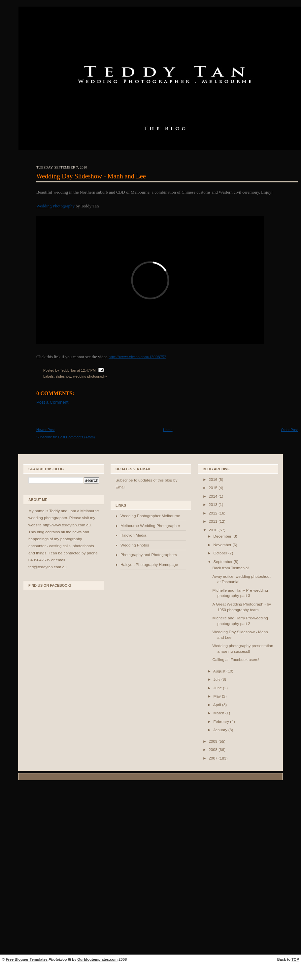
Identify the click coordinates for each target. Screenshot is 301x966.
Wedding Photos (134, 545)
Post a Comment (52, 402)
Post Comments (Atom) (76, 437)
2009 (213, 741)
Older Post (289, 430)
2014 (213, 496)
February (221, 721)
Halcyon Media (133, 535)
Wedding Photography (55, 205)
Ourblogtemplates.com (97, 959)
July (217, 679)
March (219, 713)
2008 (213, 749)
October (220, 553)
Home (168, 430)
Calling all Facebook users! (236, 659)
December (222, 536)
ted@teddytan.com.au (47, 567)
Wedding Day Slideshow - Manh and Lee (91, 176)
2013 (213, 504)
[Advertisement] (150, 868)
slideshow (63, 376)
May (217, 696)
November (222, 545)
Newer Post (45, 430)
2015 (213, 487)
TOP (295, 959)
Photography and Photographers (148, 554)
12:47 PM (88, 370)
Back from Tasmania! (231, 568)
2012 (213, 513)
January (220, 730)
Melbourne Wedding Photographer (150, 525)
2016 (213, 479)
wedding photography (90, 376)
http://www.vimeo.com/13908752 (137, 356)
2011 (213, 521)
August (219, 671)
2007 (213, 758)
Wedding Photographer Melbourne (150, 516)
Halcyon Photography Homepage (149, 564)
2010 (213, 530)
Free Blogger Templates (27, 959)
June (218, 688)
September (223, 561)
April (217, 704)
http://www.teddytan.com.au (66, 525)
